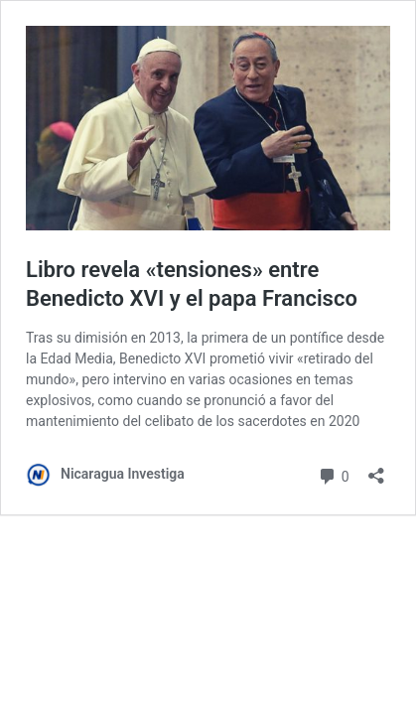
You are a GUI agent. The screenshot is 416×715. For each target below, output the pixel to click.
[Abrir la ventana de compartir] (376, 469)
